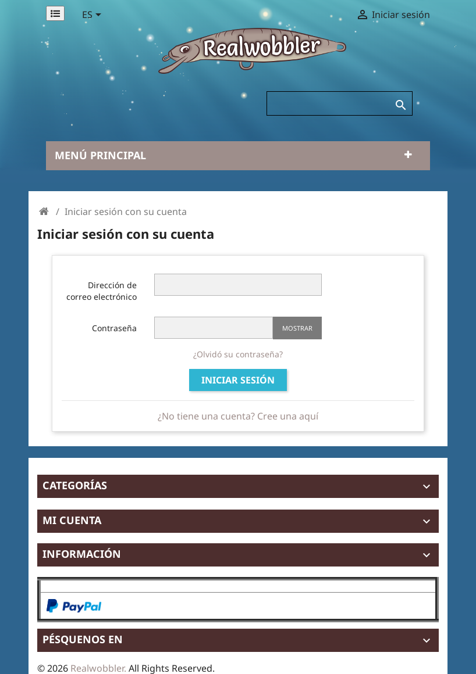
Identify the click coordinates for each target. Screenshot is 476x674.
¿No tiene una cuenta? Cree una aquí (238, 416)
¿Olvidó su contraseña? (238, 354)
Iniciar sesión (238, 380)
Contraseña (114, 328)
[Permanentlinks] (55, 13)
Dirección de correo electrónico (101, 290)
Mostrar (297, 328)
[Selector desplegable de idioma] (93, 16)
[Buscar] (340, 103)
